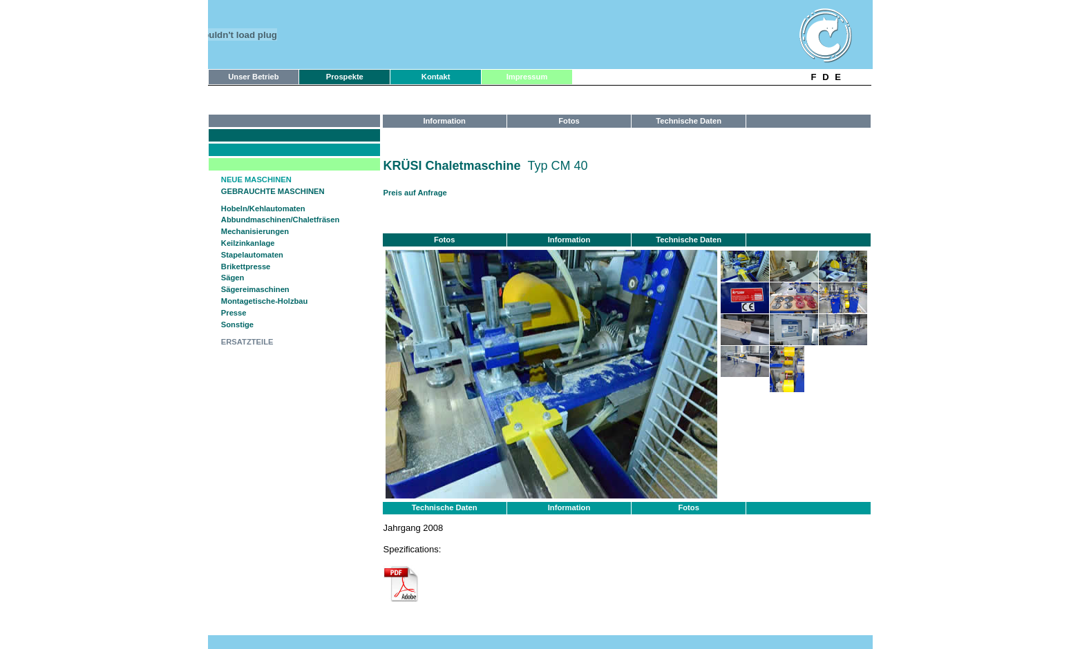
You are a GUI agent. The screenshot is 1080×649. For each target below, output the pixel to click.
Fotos (688, 507)
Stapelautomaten (252, 255)
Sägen (233, 277)
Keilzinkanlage (248, 243)
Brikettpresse (246, 266)
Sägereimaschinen (255, 289)
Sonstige (237, 324)
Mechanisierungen (255, 231)
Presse (234, 313)
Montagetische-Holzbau (264, 301)
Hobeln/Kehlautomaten (263, 208)
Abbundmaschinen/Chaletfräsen (280, 219)
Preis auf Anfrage (415, 192)
